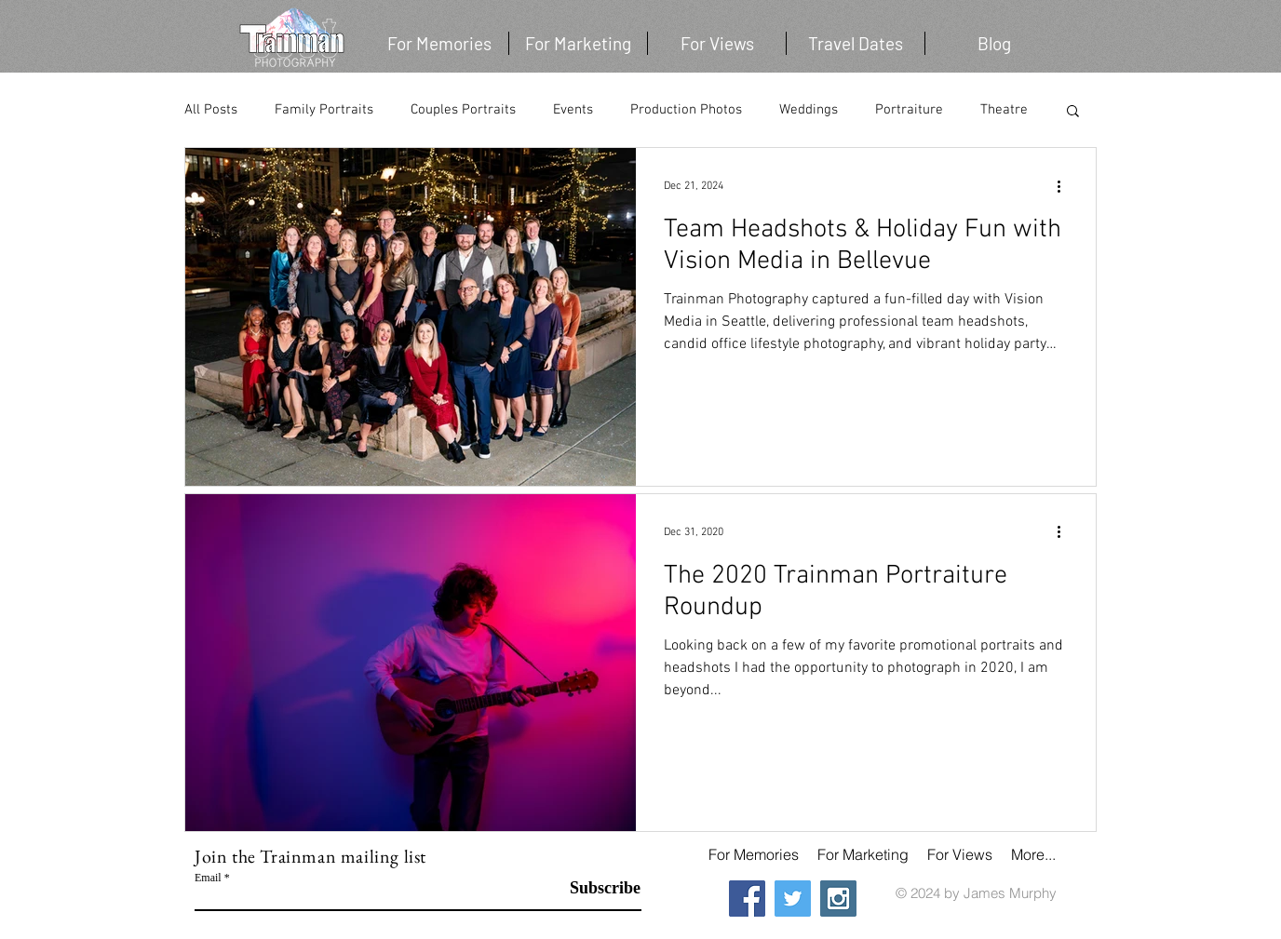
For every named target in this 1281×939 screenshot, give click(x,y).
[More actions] (1065, 186)
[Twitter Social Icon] (793, 898)
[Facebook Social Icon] (747, 898)
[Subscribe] (593, 889)
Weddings (808, 109)
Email (208, 877)
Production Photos (686, 109)
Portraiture (909, 109)
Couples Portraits (463, 109)
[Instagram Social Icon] (838, 898)
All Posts (210, 109)
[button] (855, 43)
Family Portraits (324, 109)
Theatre (1004, 109)
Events (573, 109)
